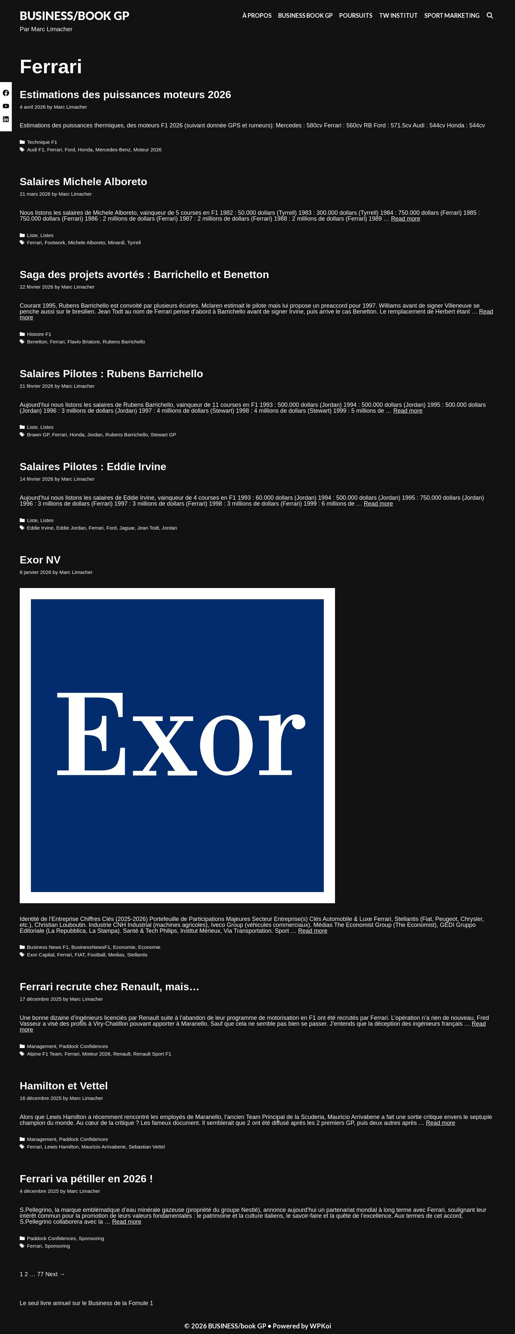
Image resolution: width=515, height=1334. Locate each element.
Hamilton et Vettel (64, 1086)
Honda (85, 149)
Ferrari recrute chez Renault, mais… (110, 987)
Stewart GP (163, 434)
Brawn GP (38, 434)
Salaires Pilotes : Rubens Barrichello (111, 374)
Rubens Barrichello (124, 341)
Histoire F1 (39, 334)
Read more (405, 218)
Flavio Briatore (83, 341)
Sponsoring (91, 1238)
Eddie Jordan (71, 528)
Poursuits (355, 15)
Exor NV (40, 560)
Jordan (95, 434)
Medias (116, 954)
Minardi (116, 242)
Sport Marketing (452, 15)
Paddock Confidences (83, 1046)
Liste (32, 235)
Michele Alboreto (86, 242)
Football (96, 954)
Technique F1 (42, 142)
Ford (70, 149)
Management (41, 1046)
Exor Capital (40, 954)
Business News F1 (48, 947)
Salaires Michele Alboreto (83, 181)
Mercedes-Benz (112, 149)
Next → (55, 1274)
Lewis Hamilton (62, 1146)
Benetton (37, 341)
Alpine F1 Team (44, 1054)
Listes (47, 235)
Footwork (55, 242)
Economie (124, 947)
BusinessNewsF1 (90, 947)
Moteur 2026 (147, 149)
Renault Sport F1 (152, 1054)
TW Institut (398, 15)
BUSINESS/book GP (74, 15)
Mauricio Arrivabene (103, 1146)
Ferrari (54, 149)
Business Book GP (305, 15)
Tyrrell (134, 242)
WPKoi (320, 1326)
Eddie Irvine (40, 528)
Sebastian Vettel (147, 1146)
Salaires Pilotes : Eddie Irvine (93, 466)
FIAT (80, 954)
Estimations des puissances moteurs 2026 (125, 94)
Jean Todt (148, 528)
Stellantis (137, 954)
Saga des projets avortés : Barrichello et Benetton (144, 274)
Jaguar (127, 528)
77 (40, 1274)
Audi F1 (35, 149)
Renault (122, 1054)
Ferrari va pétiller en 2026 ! (86, 1179)
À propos (257, 15)
